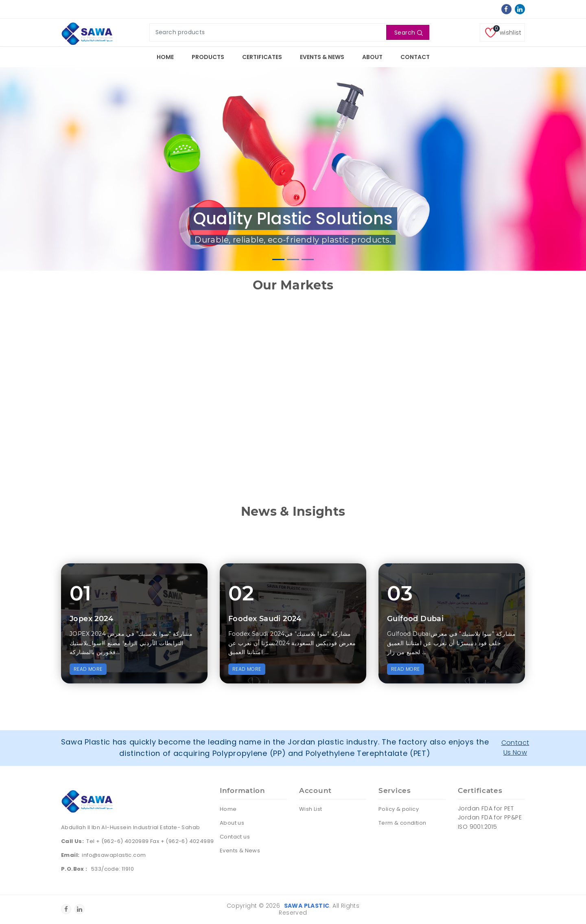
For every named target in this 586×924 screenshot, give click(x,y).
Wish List (310, 809)
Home (165, 57)
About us (232, 823)
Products (208, 57)
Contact (415, 57)
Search (408, 32)
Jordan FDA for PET (486, 808)
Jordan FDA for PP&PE (490, 817)
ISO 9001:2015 (477, 827)
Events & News (322, 57)
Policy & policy (398, 809)
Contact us (235, 837)
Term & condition (402, 823)
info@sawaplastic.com (114, 855)
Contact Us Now (515, 747)
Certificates (262, 57)
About (372, 57)
